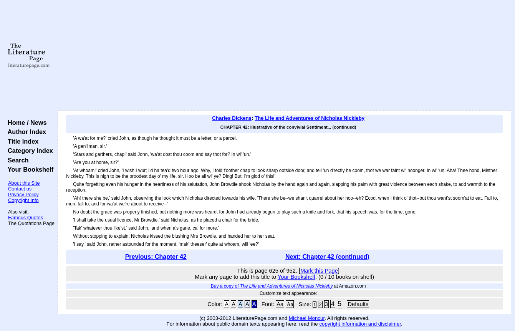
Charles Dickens (232, 118)
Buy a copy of (272, 286)
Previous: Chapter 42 (156, 256)
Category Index (28, 150)
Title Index (21, 141)
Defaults (358, 304)
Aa (280, 304)
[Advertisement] (285, 55)
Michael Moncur (307, 318)
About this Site (24, 183)
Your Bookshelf (28, 169)
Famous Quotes (25, 217)
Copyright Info (23, 200)
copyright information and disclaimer (360, 324)
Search (16, 160)
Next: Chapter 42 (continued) (327, 256)
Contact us (19, 189)
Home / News (25, 122)
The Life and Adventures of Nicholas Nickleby (309, 118)
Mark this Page (319, 271)
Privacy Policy (23, 194)
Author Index (25, 131)
